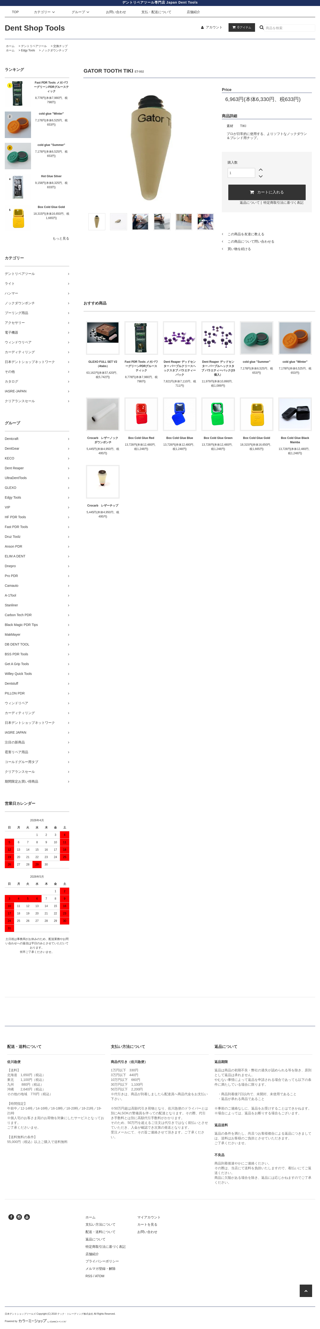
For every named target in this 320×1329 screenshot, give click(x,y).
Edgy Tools (28, 50)
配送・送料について (100, 1232)
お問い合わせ (116, 12)
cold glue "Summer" (51, 145)
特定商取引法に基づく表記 (283, 202)
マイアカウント (149, 1217)
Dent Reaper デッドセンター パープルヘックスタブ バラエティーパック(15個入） (218, 368)
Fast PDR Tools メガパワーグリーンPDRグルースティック (51, 87)
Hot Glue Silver (51, 176)
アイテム (240, 27)
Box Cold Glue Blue (179, 438)
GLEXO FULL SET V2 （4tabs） (102, 364)
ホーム (10, 46)
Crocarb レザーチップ (102, 505)
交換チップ (60, 46)
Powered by (35, 1321)
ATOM (99, 1276)
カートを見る (147, 1224)
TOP (15, 12)
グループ (81, 12)
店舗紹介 (193, 12)
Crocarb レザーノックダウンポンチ (102, 440)
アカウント (214, 27)
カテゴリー (45, 12)
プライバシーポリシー (102, 1261)
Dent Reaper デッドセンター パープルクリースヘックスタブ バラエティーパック (180, 368)
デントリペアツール (34, 46)
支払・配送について (156, 12)
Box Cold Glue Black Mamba (295, 440)
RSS (88, 1276)
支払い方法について (100, 1224)
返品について (250, 202)
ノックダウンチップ (54, 50)
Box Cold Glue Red (141, 438)
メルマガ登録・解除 (100, 1268)
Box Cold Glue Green (218, 438)
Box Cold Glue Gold (51, 207)
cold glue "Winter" (51, 113)
